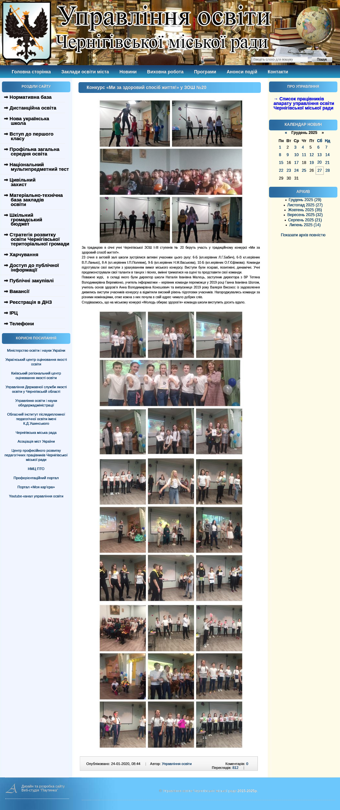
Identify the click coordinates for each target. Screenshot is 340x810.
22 (281, 170)
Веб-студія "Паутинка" (39, 790)
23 (289, 170)
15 (281, 162)
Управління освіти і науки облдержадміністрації (36, 403)
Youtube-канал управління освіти (36, 496)
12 (311, 155)
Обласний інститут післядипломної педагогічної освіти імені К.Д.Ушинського (36, 418)
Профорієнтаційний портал (36, 478)
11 (304, 155)
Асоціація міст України (36, 441)
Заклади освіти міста (85, 71)
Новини (128, 71)
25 (304, 170)
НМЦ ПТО (36, 469)
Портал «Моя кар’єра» (36, 487)
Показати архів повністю (303, 235)
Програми (205, 71)
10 (296, 155)
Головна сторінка (31, 71)
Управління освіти (176, 764)
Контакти (278, 71)
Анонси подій (242, 71)
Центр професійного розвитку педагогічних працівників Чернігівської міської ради (36, 455)
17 (296, 162)
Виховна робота (165, 71)
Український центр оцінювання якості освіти (36, 362)
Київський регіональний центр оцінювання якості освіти (36, 375)
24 (296, 170)
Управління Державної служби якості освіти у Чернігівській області (36, 389)
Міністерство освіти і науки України (36, 350)
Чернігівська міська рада (36, 432)
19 (311, 162)
